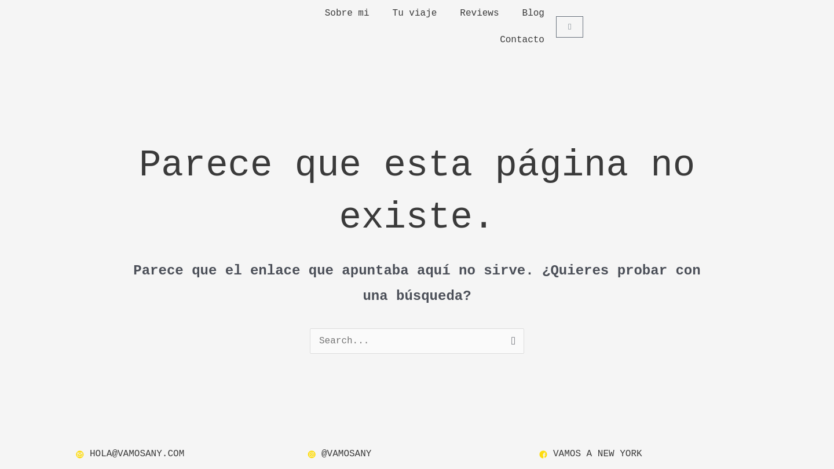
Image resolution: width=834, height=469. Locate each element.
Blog (533, 13)
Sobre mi (347, 13)
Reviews (479, 13)
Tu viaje (415, 13)
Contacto (522, 40)
